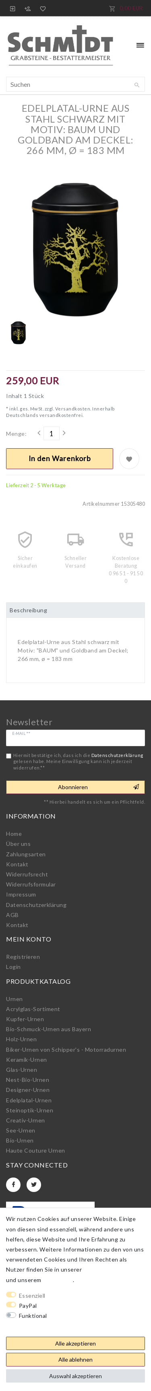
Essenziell (32, 1295)
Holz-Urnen (21, 1039)
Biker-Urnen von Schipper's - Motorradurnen (66, 1049)
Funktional (33, 1315)
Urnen (14, 998)
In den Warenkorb (60, 458)
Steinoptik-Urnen (29, 1110)
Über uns (18, 843)
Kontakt (17, 864)
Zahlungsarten (26, 854)
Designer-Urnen (28, 1089)
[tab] (75, 610)
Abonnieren (98, 787)
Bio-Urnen (20, 1140)
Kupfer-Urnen (25, 1019)
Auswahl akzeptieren (75, 1376)
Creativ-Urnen (25, 1120)
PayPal (28, 1305)
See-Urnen (20, 1130)
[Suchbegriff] (75, 84)
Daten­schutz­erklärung (36, 904)
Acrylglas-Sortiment (33, 1008)
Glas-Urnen (21, 1069)
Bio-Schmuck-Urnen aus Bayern (48, 1029)
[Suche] (137, 85)
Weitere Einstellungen (36, 1325)
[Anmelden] (13, 8)
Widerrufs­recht (27, 874)
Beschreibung (28, 610)
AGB (12, 914)
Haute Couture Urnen (35, 1150)
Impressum (21, 894)
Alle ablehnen (75, 1359)
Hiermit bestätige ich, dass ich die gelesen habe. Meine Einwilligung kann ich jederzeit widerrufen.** (78, 761)
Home (14, 833)
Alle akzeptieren (75, 1343)
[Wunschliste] (41, 8)
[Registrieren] (28, 8)
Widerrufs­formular (31, 884)
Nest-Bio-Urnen (27, 1079)
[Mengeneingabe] (51, 433)
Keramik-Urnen (26, 1059)
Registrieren (23, 956)
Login (13, 966)
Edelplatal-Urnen (29, 1100)
